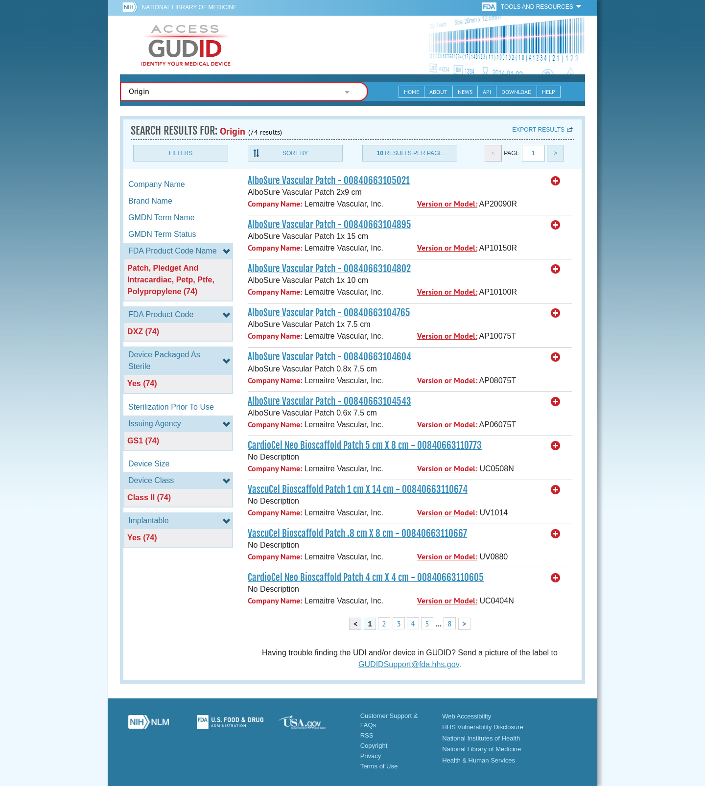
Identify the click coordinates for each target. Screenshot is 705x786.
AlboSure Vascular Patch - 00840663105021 (329, 180)
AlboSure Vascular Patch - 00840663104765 (329, 313)
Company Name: (275, 204)
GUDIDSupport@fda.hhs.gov (408, 664)
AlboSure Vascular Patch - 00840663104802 (329, 269)
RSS (367, 735)
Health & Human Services (478, 760)
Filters (180, 153)
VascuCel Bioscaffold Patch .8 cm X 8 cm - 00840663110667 (357, 533)
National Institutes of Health (481, 738)
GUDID (186, 45)
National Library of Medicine (189, 7)
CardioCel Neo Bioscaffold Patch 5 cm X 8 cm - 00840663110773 (365, 445)
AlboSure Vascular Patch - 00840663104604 (329, 357)
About (438, 91)
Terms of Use (379, 766)
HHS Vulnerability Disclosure (482, 727)
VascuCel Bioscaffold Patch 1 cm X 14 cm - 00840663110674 (358, 489)
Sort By (295, 153)
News (465, 91)
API (487, 91)
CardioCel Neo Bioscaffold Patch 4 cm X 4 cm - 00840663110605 (366, 577)
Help (548, 91)
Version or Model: (447, 204)
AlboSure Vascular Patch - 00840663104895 (329, 225)
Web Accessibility (466, 716)
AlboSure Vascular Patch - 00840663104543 (329, 401)
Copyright (374, 745)
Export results (538, 129)
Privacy (370, 756)
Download (516, 91)
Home (411, 91)
